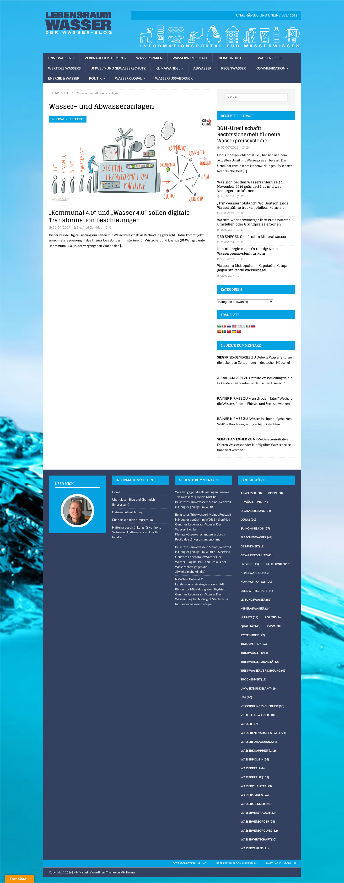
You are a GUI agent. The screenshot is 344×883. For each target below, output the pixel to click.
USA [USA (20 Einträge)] (246, 697)
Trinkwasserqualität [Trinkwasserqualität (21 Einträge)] (260, 662)
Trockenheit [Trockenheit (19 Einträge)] (253, 679)
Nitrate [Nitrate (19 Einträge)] (249, 617)
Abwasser (202, 68)
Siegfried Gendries (89, 227)
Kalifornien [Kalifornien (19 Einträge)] (277, 564)
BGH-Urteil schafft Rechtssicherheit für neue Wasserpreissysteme (248, 134)
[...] (245, 171)
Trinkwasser (59, 58)
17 (242, 196)
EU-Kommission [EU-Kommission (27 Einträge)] (255, 528)
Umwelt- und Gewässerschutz (118, 68)
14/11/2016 (227, 196)
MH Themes (127, 872)
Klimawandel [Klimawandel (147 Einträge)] (255, 573)
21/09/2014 (227, 242)
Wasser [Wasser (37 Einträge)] (249, 724)
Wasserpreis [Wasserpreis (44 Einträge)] (253, 768)
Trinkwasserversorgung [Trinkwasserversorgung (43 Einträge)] (263, 670)
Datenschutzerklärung (127, 512)
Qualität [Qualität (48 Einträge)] (250, 626)
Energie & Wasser (63, 78)
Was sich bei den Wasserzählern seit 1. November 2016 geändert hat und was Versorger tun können (250, 186)
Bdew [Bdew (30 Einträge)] (275, 493)
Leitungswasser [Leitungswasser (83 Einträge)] (256, 599)
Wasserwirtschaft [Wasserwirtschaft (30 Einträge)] (258, 839)
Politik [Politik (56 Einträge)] (273, 617)
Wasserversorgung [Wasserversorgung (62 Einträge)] (259, 830)
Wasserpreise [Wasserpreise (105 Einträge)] (255, 777)
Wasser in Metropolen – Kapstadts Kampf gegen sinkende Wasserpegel (252, 267)
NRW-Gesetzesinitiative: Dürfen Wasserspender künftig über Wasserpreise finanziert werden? (254, 444)
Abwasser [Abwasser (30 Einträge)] (251, 493)
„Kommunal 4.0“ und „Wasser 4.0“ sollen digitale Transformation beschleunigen (119, 216)
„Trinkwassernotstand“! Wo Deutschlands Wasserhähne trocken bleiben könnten (252, 205)
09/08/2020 (227, 212)
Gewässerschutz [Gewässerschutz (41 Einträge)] (257, 555)
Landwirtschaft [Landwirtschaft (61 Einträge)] (257, 591)
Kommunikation (270, 68)
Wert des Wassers (64, 68)
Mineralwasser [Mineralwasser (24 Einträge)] (255, 608)
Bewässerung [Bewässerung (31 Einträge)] (254, 502)
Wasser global (128, 78)
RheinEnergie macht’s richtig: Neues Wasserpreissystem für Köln (248, 251)
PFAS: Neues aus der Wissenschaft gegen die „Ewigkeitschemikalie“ (200, 567)
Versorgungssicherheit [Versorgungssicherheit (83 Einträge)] (262, 706)
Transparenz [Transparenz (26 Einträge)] (254, 644)
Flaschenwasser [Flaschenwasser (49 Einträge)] (256, 537)
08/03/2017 (227, 275)
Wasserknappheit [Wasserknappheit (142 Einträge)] (258, 750)
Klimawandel (168, 68)
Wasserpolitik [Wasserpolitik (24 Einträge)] (255, 759)
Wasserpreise (270, 58)
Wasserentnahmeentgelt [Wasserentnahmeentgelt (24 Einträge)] (263, 733)
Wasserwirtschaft (190, 58)
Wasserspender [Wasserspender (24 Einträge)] (256, 804)
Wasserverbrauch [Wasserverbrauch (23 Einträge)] (258, 812)
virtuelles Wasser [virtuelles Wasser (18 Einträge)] (258, 715)
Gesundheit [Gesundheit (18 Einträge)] (252, 546)
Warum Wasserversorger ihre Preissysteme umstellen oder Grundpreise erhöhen (253, 222)
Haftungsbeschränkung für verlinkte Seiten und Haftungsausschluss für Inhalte (136, 532)
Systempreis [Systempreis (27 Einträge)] (253, 635)
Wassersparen (149, 58)
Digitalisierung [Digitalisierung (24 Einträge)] (256, 511)
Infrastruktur (231, 58)
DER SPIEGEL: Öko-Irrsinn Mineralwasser (251, 237)
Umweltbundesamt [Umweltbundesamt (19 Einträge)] (259, 688)
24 (248, 147)
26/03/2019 (227, 229)
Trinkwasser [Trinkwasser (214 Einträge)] (254, 653)
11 (242, 229)
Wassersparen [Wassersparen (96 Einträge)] (255, 795)
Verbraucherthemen (104, 58)
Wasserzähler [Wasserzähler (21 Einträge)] (255, 848)
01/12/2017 (227, 258)
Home (116, 492)
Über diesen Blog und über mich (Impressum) (133, 502)
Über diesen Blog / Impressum (132, 520)
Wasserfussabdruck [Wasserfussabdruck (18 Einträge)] (260, 742)
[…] (122, 246)
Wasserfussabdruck (174, 78)
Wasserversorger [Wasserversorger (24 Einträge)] (258, 821)
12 (242, 212)
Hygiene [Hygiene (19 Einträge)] (250, 564)
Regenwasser (233, 68)
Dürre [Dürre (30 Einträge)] (248, 519)
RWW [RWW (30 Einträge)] (274, 626)
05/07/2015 (230, 147)
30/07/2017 (61, 227)
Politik (95, 78)
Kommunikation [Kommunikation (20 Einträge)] (256, 581)
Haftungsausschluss (281, 863)
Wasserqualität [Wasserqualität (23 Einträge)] (256, 786)
